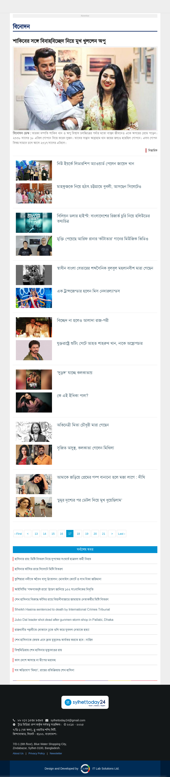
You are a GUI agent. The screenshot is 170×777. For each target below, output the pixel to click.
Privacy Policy (37, 753)
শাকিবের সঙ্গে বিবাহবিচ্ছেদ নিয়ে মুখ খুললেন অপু (59, 41)
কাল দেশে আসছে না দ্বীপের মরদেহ (35, 660)
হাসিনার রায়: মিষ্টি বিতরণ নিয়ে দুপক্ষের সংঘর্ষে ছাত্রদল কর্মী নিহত (53, 559)
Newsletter (56, 753)
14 (44, 533)
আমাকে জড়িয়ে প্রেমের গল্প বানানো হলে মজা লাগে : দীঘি (101, 477)
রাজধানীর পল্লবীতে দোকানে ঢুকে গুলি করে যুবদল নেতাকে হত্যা (52, 630)
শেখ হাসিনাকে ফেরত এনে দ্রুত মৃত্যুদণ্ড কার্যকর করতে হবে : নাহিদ (54, 640)
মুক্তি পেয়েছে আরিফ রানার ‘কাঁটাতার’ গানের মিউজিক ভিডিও (102, 238)
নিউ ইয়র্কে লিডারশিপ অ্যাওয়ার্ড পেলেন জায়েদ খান (95, 163)
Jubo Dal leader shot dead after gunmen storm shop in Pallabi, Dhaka (64, 620)
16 (61, 533)
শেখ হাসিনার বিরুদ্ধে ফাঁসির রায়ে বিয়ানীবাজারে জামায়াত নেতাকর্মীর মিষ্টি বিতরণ (61, 599)
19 (86, 533)
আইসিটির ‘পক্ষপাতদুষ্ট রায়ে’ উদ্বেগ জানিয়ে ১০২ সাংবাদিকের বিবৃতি (54, 589)
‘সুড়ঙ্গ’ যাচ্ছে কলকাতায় (74, 372)
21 (103, 533)
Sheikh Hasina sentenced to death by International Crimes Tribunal (62, 609)
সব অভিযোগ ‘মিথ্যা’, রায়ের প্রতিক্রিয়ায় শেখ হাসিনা (44, 670)
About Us (18, 753)
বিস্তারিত (152, 150)
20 (95, 533)
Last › (121, 533)
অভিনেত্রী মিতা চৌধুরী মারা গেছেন (83, 425)
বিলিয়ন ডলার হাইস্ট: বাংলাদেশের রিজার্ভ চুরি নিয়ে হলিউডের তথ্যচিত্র (103, 218)
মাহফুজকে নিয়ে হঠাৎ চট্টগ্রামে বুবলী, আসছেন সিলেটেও (99, 186)
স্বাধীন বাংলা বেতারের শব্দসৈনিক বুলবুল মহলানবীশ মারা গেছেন (105, 268)
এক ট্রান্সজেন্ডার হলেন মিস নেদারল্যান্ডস (88, 291)
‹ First (18, 533)
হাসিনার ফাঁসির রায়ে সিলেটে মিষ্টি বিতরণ (39, 569)
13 (36, 533)
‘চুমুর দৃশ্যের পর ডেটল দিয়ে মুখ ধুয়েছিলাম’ (89, 500)
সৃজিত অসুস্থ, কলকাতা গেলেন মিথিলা (85, 448)
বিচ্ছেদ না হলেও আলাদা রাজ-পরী (83, 320)
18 (78, 533)
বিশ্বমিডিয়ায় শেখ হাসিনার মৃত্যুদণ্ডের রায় (38, 650)
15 (53, 533)
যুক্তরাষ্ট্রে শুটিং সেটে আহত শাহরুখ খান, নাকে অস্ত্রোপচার (100, 343)
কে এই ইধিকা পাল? (72, 395)
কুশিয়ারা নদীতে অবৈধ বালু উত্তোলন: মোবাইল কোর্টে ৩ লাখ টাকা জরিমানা (58, 579)
